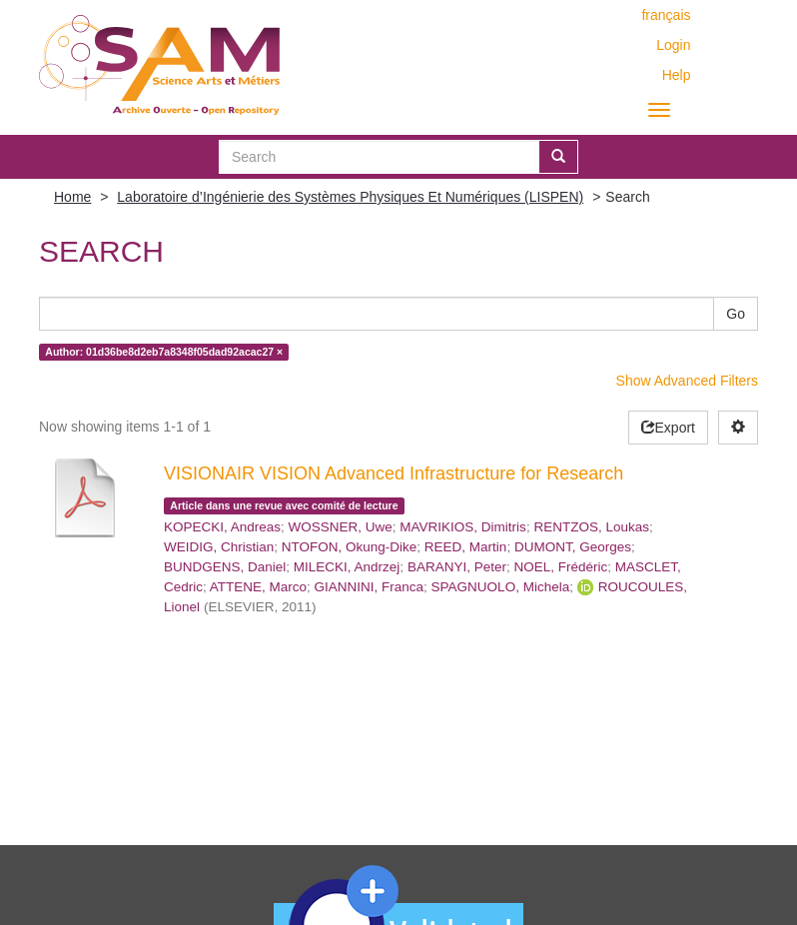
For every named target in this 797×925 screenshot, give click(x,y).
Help (676, 75)
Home (72, 197)
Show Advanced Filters (687, 381)
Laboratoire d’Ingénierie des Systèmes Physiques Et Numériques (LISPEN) (350, 197)
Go (735, 314)
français (665, 15)
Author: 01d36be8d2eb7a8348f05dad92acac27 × (164, 352)
